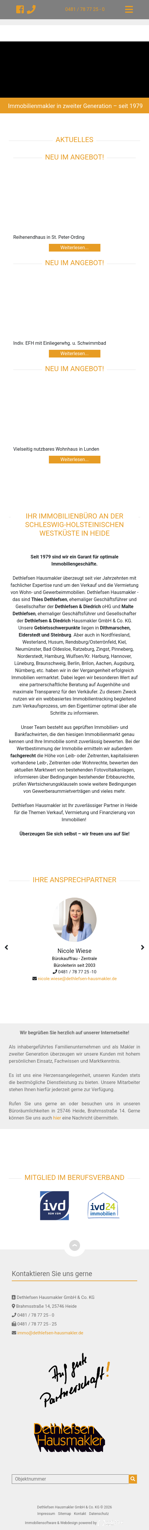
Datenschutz (99, 1514)
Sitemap (64, 1514)
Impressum (46, 1514)
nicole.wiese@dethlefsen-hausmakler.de (77, 978)
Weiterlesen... (74, 247)
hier (57, 1118)
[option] (74, 69)
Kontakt (80, 1514)
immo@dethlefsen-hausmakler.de (50, 1333)
